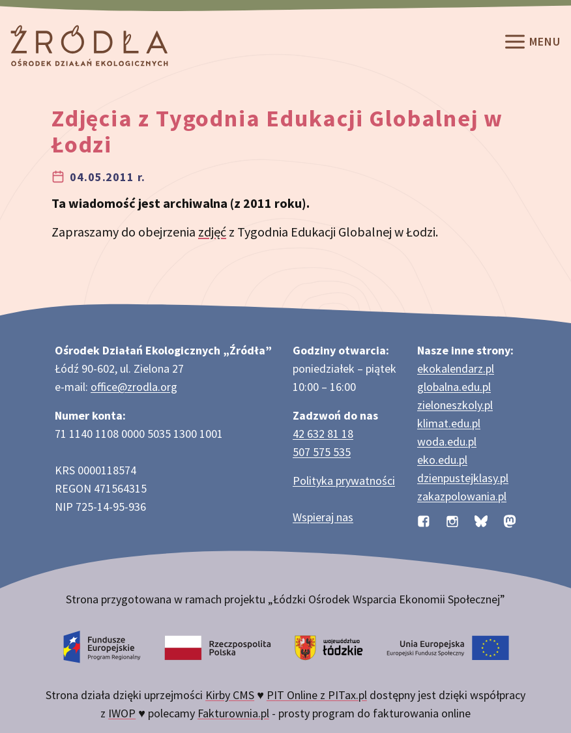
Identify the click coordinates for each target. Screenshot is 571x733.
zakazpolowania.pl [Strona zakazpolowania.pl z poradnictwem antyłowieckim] (461, 496)
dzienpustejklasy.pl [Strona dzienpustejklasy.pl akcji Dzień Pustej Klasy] (462, 477)
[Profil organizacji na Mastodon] (509, 519)
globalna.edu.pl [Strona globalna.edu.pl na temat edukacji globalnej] (454, 386)
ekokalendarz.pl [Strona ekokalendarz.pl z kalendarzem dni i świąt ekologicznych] (455, 368)
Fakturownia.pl (233, 713)
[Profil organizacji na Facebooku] (423, 519)
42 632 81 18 (323, 433)
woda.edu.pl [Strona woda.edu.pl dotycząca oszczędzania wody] (446, 441)
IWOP (122, 713)
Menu (532, 43)
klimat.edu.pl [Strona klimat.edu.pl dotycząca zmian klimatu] (448, 423)
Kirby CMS (229, 694)
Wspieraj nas (323, 517)
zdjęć (212, 231)
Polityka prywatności (344, 480)
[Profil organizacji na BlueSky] (481, 519)
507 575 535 (322, 451)
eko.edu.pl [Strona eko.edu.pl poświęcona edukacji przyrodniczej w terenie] (442, 459)
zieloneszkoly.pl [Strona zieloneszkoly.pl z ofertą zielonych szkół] (455, 404)
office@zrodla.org (134, 386)
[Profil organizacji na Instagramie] (452, 519)
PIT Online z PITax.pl (317, 694)
